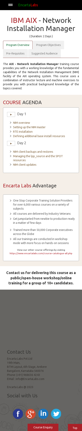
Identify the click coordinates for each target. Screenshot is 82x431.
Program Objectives (48, 45)
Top (75, 428)
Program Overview (17, 45)
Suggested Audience (44, 53)
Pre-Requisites (15, 53)
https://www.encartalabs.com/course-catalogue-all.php (41, 253)
